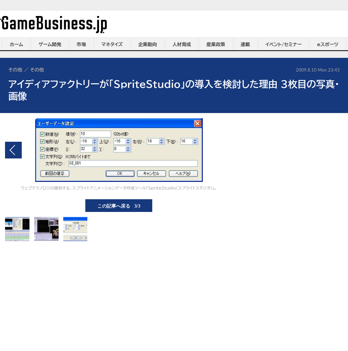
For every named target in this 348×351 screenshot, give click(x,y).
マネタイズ (112, 44)
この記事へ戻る (119, 205)
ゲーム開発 (49, 44)
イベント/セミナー (283, 44)
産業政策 (215, 44)
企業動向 (147, 44)
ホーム (16, 44)
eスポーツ (327, 44)
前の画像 (13, 150)
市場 (81, 44)
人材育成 (181, 44)
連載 (245, 44)
